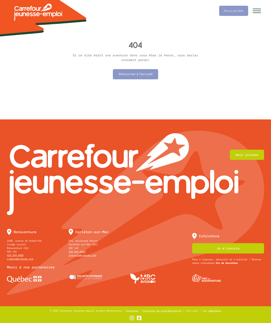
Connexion (132, 310)
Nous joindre (234, 11)
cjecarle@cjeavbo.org (82, 255)
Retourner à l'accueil (135, 74)
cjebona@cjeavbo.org (20, 259)
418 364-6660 (77, 251)
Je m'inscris (228, 248)
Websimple (215, 310)
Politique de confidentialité (162, 310)
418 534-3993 (15, 255)
